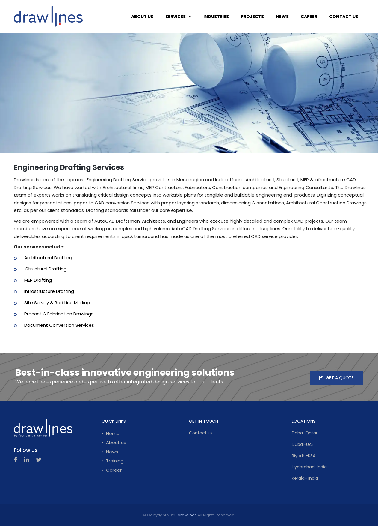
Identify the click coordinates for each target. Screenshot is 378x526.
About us (116, 442)
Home (113, 433)
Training (114, 461)
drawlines (187, 515)
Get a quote (336, 378)
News (112, 452)
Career (114, 470)
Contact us (201, 433)
